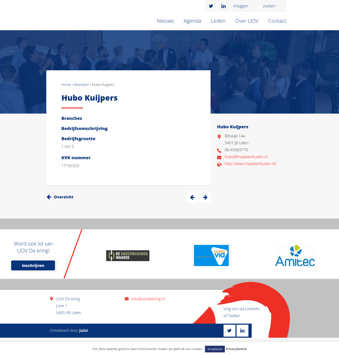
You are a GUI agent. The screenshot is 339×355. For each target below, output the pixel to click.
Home (66, 84)
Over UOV (247, 20)
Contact (277, 20)
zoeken (269, 5)
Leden (218, 20)
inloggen (240, 5)
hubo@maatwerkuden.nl (246, 156)
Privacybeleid (236, 349)
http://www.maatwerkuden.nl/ (251, 163)
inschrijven (33, 265)
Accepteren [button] (215, 349)
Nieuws (165, 20)
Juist (83, 330)
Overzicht (63, 196)
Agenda (192, 20)
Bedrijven (81, 84)
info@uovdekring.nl (148, 298)
